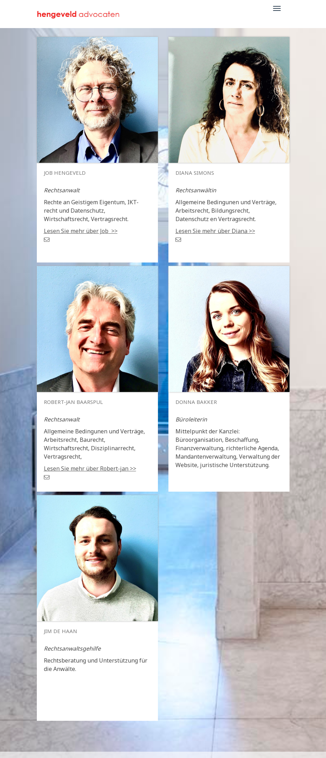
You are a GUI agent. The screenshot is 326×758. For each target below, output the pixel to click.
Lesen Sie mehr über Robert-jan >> (90, 468)
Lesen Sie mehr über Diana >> (215, 231)
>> (81, 231)
